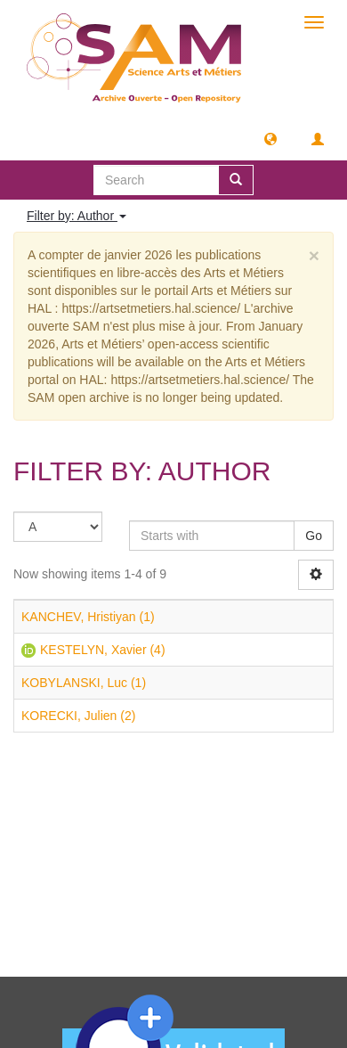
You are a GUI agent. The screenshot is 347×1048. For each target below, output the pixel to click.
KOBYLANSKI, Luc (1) (83, 682)
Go (313, 535)
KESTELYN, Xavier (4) (102, 650)
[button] (270, 138)
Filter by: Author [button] (76, 216)
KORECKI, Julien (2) (78, 715)
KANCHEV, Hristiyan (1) (88, 617)
